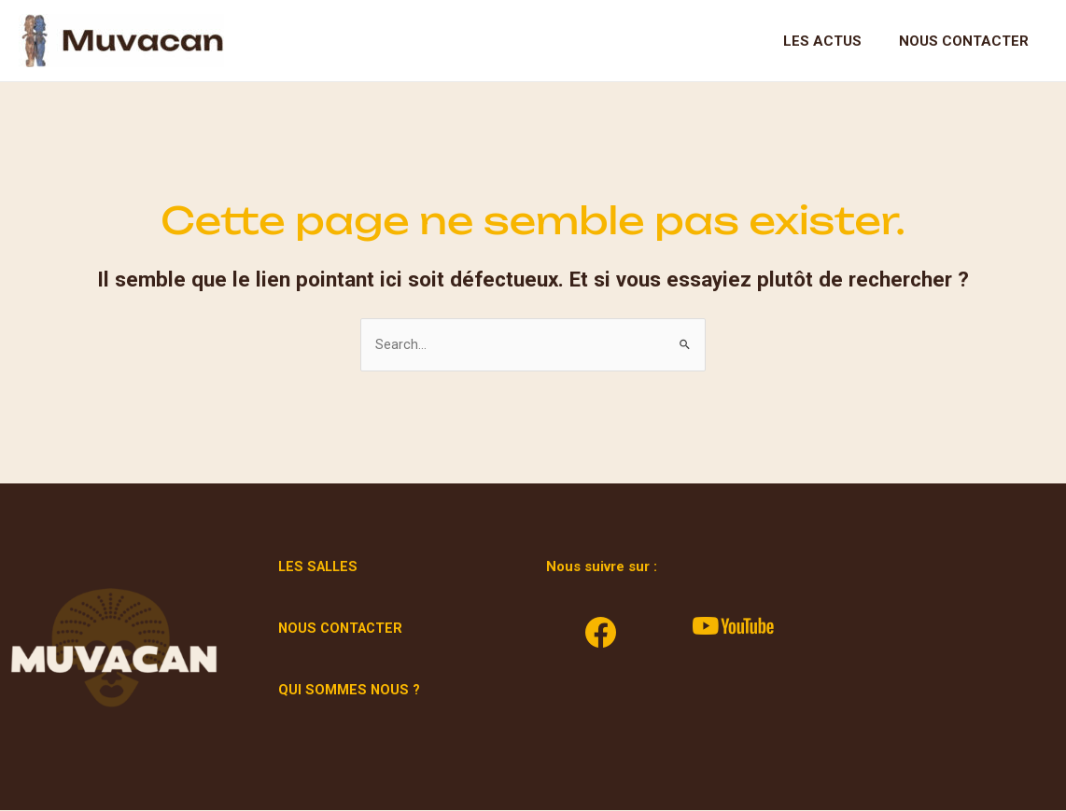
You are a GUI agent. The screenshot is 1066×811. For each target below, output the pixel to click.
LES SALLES (320, 567)
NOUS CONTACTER (343, 629)
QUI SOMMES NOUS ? (349, 690)
